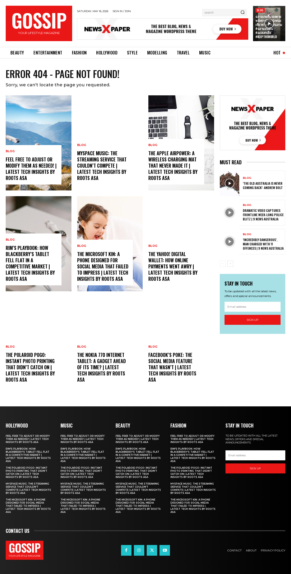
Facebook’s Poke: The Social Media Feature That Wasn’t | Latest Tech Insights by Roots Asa (172, 367)
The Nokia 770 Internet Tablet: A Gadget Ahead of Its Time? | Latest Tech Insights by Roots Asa (101, 367)
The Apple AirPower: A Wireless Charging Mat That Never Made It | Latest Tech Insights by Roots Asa (172, 165)
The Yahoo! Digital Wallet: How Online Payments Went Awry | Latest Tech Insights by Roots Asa (172, 266)
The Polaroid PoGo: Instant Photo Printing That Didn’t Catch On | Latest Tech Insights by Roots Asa (30, 367)
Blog (260, 10)
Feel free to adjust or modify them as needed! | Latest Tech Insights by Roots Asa (31, 168)
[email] (253, 307)
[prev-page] (223, 264)
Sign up (252, 319)
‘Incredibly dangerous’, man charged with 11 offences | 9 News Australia (263, 244)
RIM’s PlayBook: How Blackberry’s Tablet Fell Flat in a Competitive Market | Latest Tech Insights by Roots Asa (30, 263)
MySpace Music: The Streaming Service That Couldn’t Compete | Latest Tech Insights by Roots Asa (102, 165)
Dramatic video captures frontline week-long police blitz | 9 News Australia (263, 214)
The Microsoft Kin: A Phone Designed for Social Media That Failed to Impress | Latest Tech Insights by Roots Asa (102, 266)
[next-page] (230, 264)
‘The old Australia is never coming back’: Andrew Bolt (263, 185)
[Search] (242, 12)
